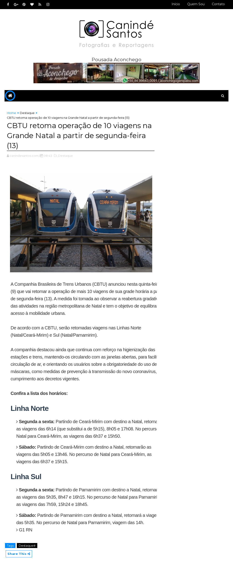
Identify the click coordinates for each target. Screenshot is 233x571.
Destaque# (27, 545)
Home (11, 113)
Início (176, 4)
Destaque (27, 113)
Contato (218, 4)
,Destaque (65, 155)
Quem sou (196, 4)
